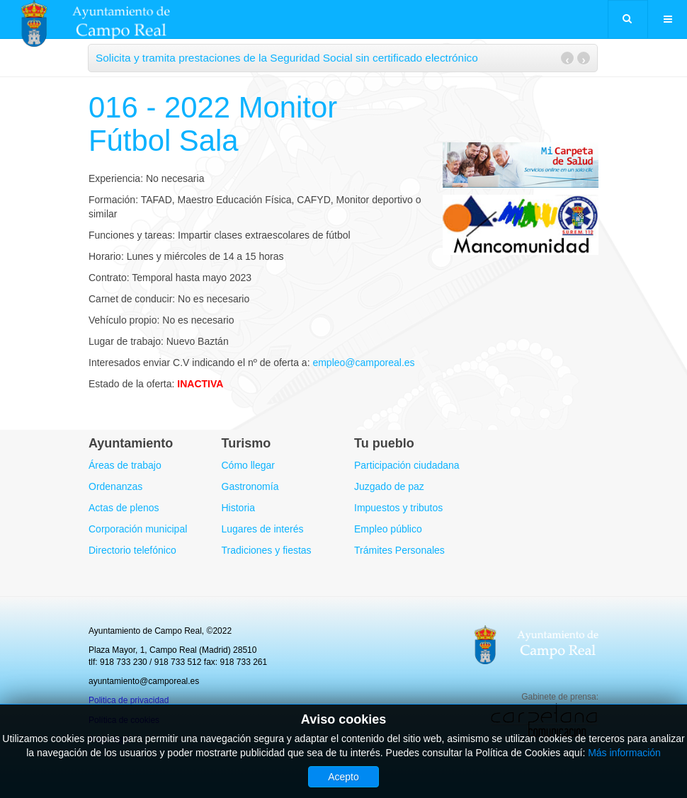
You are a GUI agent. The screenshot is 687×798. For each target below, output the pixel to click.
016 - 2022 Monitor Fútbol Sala (214, 123)
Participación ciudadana (407, 465)
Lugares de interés (263, 529)
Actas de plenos (124, 507)
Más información (624, 752)
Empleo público (388, 529)
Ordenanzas (115, 486)
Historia (238, 507)
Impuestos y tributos (398, 507)
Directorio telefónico (132, 550)
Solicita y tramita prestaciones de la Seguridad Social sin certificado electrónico (287, 58)
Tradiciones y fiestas (267, 550)
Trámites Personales (399, 550)
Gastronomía (250, 486)
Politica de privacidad (129, 700)
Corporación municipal (138, 529)
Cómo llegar (248, 465)
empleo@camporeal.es (363, 362)
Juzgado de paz (389, 486)
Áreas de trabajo (125, 465)
